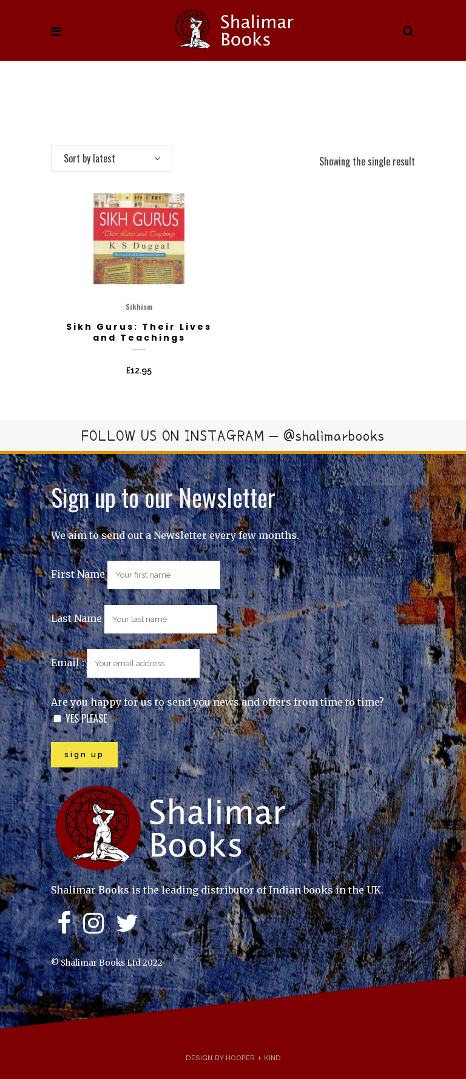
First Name (78, 574)
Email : (125, 662)
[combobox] (111, 158)
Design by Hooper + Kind (233, 1058)
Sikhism (139, 306)
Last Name (76, 618)
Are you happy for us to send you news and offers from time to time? (217, 702)
